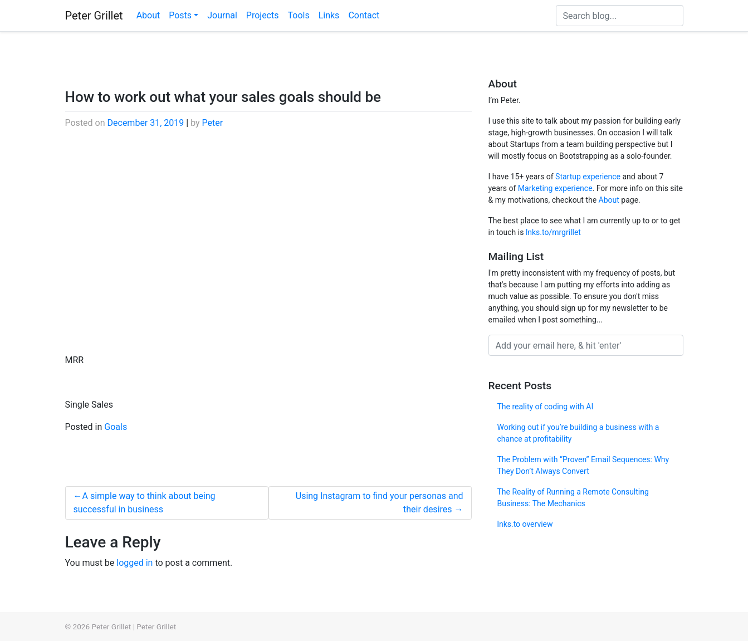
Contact (363, 15)
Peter (212, 123)
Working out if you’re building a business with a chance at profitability (578, 433)
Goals (115, 427)
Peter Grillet (94, 15)
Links (329, 15)
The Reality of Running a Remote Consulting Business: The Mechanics (573, 497)
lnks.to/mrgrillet (553, 232)
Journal (222, 15)
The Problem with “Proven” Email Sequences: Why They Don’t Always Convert (583, 465)
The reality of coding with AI (545, 406)
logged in (134, 562)
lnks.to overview (525, 524)
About (148, 15)
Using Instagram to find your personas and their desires (379, 503)
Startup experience (587, 176)
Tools (298, 15)
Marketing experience (555, 188)
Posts (180, 15)
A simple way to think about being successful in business (145, 503)
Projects (262, 15)
